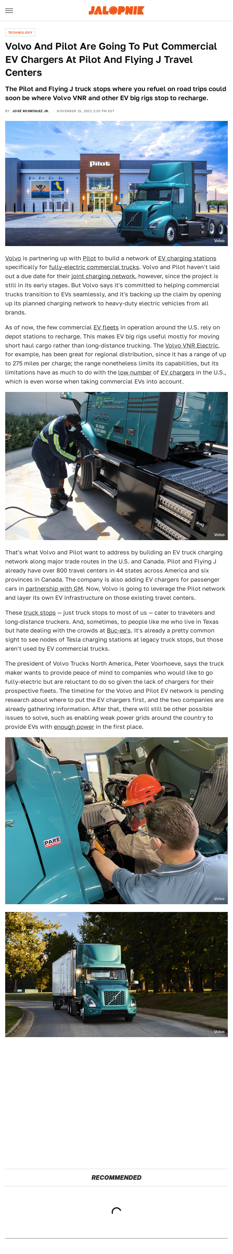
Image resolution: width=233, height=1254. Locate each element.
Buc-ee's (119, 630)
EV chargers (177, 372)
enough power (74, 726)
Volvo (13, 258)
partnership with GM (54, 588)
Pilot (89, 258)
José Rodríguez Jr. (30, 111)
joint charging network (103, 276)
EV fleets (106, 327)
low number (135, 372)
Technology (20, 32)
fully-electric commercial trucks (94, 267)
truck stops (40, 612)
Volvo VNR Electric (191, 345)
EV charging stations (187, 258)
